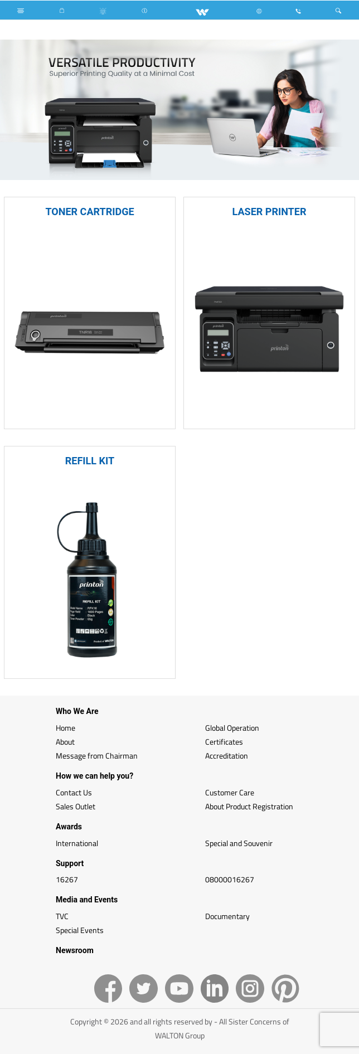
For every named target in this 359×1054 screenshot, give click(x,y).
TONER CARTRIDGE (89, 211)
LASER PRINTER (269, 211)
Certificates (224, 741)
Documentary (227, 916)
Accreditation (226, 755)
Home (65, 728)
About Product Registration (249, 806)
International (77, 843)
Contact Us (74, 792)
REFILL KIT (89, 461)
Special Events (80, 930)
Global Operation (232, 728)
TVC (62, 916)
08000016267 (229, 879)
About (65, 741)
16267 (67, 879)
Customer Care (229, 792)
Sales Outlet (75, 806)
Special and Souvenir (239, 843)
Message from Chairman (97, 755)
